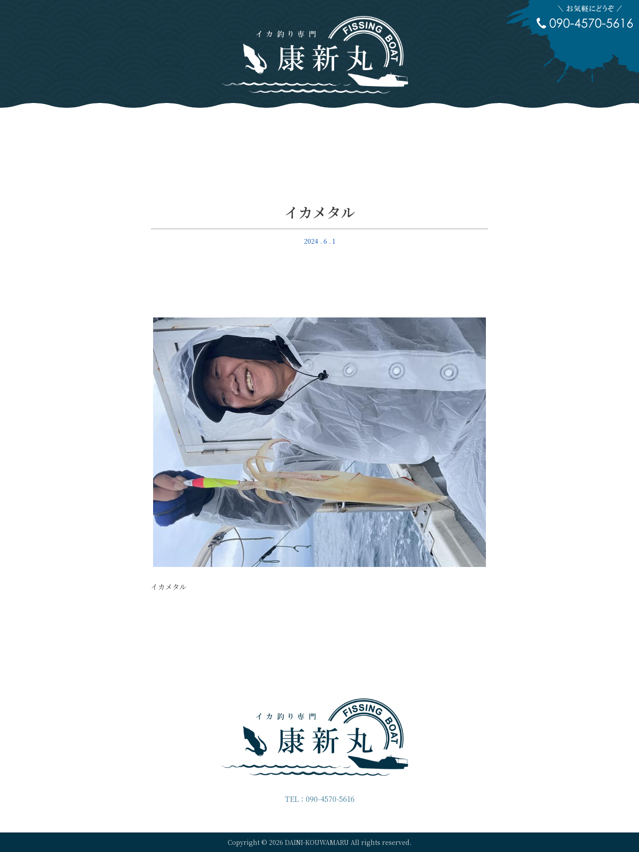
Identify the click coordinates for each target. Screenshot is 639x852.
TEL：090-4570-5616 (320, 799)
